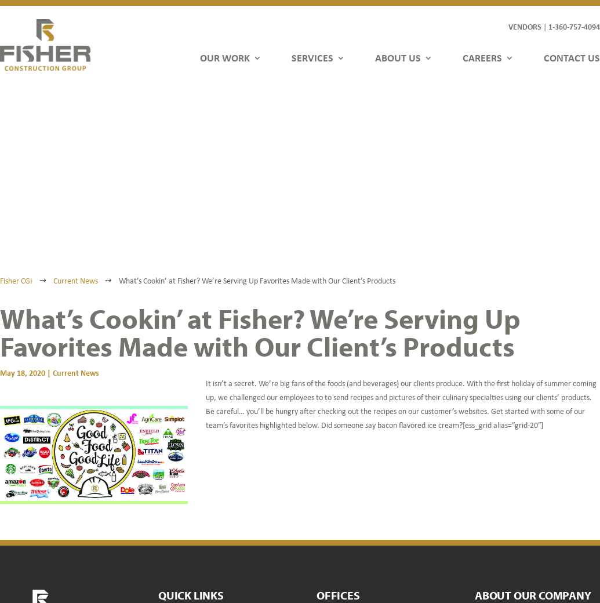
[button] (484, 540)
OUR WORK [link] (225, 57)
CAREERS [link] (482, 57)
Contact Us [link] (178, 519)
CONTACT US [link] (572, 57)
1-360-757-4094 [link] (574, 26)
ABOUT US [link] (398, 57)
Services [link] (173, 468)
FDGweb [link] (537, 564)
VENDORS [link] (524, 26)
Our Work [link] (176, 451)
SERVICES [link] (312, 57)
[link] (45, 45)
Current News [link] (76, 209)
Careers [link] (173, 502)
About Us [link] (175, 485)
